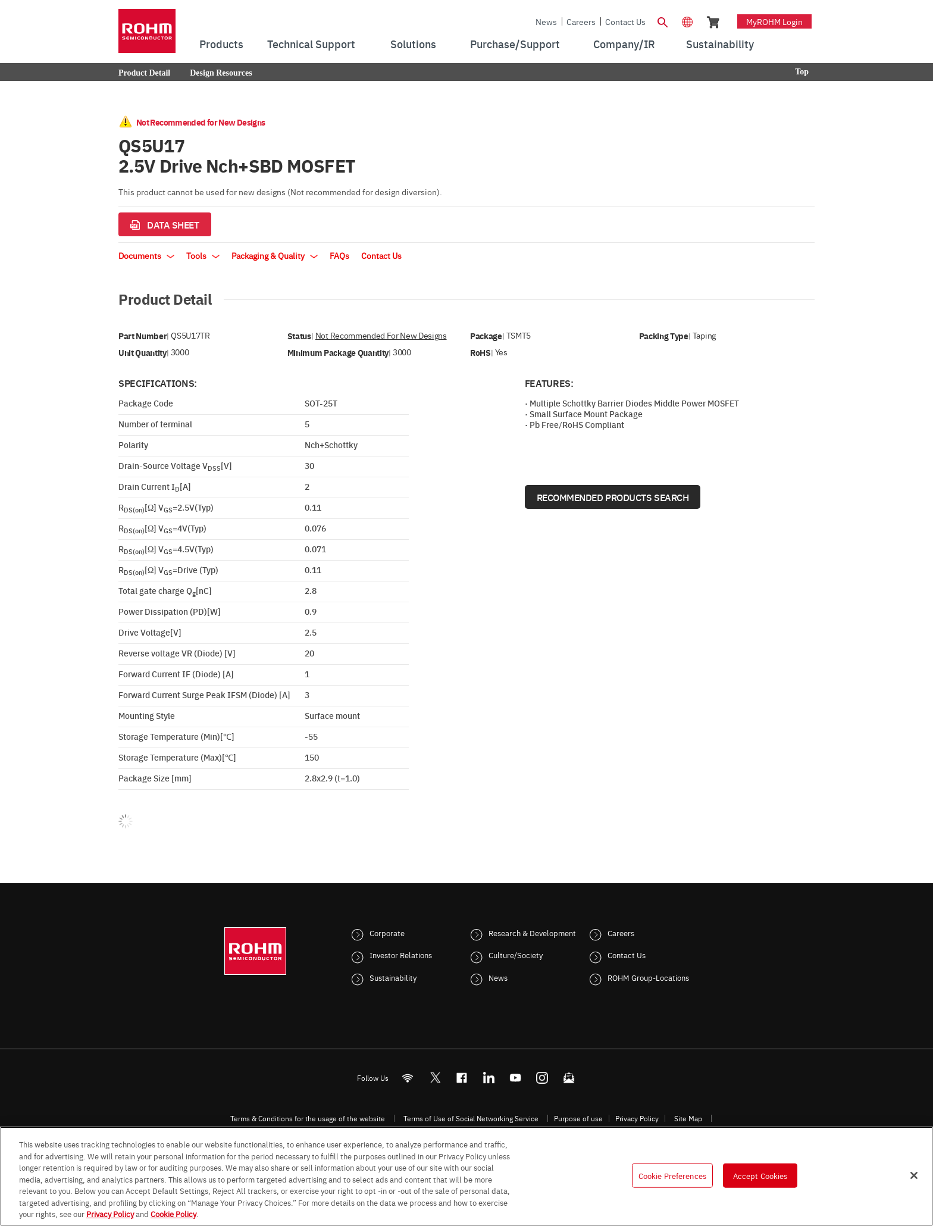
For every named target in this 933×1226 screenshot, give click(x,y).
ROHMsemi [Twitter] (435, 1077)
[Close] (914, 1175)
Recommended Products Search (613, 496)
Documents (146, 255)
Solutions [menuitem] (413, 43)
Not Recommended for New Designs (381, 335)
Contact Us (625, 21)
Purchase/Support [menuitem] (515, 43)
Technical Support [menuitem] (311, 43)
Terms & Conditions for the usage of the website (307, 1118)
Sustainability (393, 977)
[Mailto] (569, 1077)
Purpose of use (578, 1118)
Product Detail (144, 72)
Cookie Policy (173, 1213)
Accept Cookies (760, 1174)
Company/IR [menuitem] (624, 43)
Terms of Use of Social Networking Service (470, 1118)
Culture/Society (516, 954)
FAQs (339, 255)
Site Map (688, 1118)
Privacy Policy (637, 1118)
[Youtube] (515, 1077)
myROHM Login (774, 21)
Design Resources (221, 72)
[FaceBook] (462, 1077)
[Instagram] (542, 1077)
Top (802, 71)
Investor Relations (401, 954)
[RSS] (407, 1077)
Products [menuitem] (221, 43)
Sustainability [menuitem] (720, 43)
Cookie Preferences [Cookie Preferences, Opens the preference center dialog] (672, 1174)
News (546, 21)
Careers (581, 21)
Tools (203, 255)
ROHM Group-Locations (648, 977)
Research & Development (532, 932)
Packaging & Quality (274, 255)
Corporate (387, 932)
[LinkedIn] (488, 1077)
